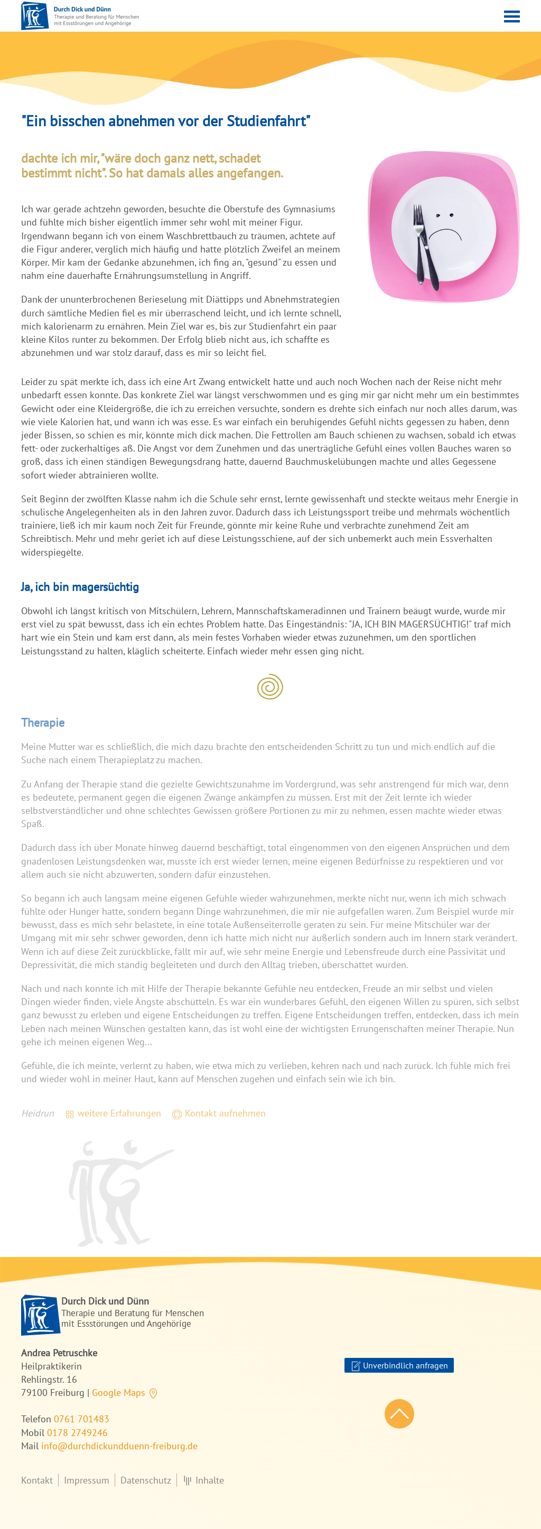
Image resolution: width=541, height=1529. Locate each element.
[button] (512, 16)
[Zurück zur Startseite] (80, 16)
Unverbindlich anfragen (399, 1366)
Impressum (86, 1480)
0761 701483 (81, 1419)
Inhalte (203, 1480)
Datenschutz (145, 1480)
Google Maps (125, 1392)
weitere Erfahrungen (112, 1113)
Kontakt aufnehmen (219, 1113)
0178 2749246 (77, 1433)
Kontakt (37, 1480)
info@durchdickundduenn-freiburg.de (119, 1446)
